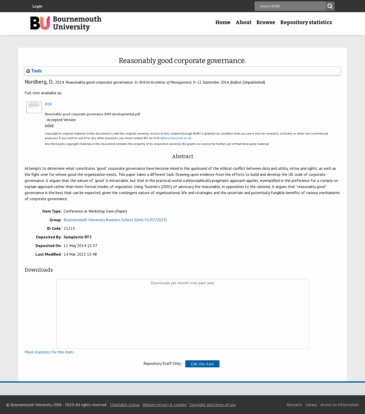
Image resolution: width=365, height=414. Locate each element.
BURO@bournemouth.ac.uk (172, 138)
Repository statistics (306, 22)
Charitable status (125, 404)
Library (311, 404)
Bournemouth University (65, 23)
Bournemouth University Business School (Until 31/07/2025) (115, 219)
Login (37, 6)
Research (294, 404)
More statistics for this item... (50, 351)
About (243, 22)
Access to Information (339, 404)
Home (223, 22)
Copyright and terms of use (213, 404)
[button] (202, 363)
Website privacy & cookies (165, 404)
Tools (34, 71)
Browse (266, 22)
